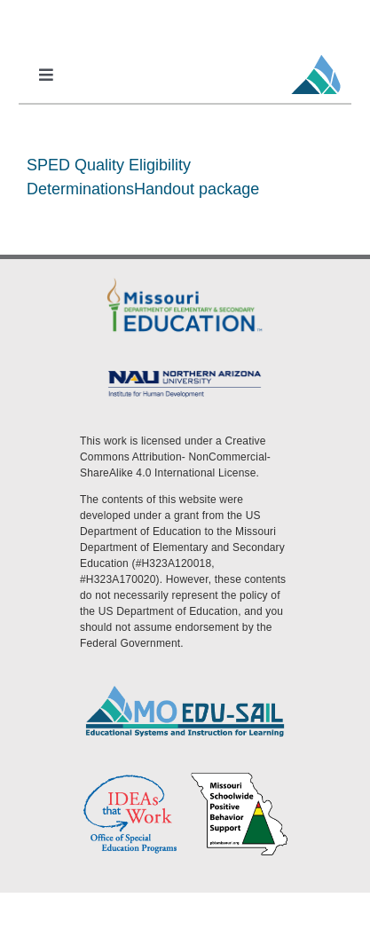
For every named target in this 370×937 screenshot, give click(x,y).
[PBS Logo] (239, 777)
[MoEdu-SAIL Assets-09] (184, 372)
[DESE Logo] (184, 280)
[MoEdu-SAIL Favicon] (315, 54)
